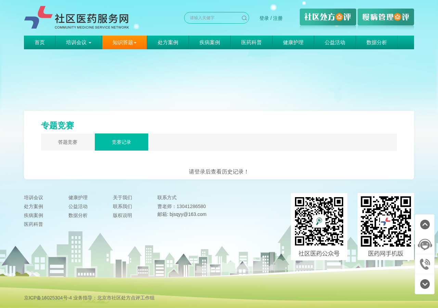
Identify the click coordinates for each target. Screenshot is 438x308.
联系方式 (167, 197)
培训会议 (33, 197)
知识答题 (125, 42)
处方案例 (168, 42)
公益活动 (335, 42)
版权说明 (122, 215)
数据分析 (376, 42)
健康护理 (293, 42)
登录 (264, 18)
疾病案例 (209, 42)
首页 (40, 42)
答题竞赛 (67, 142)
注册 (278, 18)
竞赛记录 (121, 142)
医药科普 (251, 42)
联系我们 (122, 206)
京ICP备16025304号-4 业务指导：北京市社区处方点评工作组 (89, 297)
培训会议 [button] (78, 42)
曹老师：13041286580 (181, 206)
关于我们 (122, 197)
